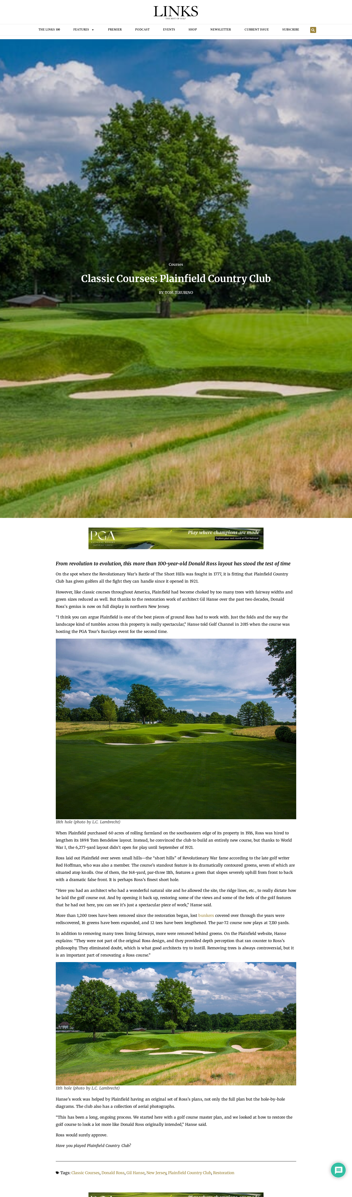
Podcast (142, 29)
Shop (193, 29)
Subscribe (290, 29)
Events (169, 29)
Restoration (223, 1172)
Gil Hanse (135, 1172)
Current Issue (257, 29)
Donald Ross (113, 1172)
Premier (115, 29)
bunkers (206, 915)
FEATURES (83, 30)
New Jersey (156, 1172)
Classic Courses (85, 1172)
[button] (313, 30)
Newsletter (220, 29)
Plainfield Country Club (189, 1172)
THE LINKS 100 (49, 29)
